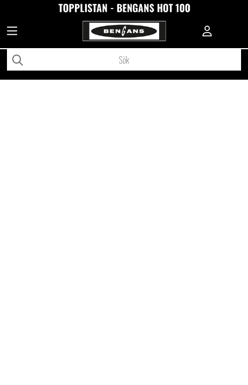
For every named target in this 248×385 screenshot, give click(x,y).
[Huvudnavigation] (12, 32)
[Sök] (124, 60)
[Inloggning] (207, 32)
